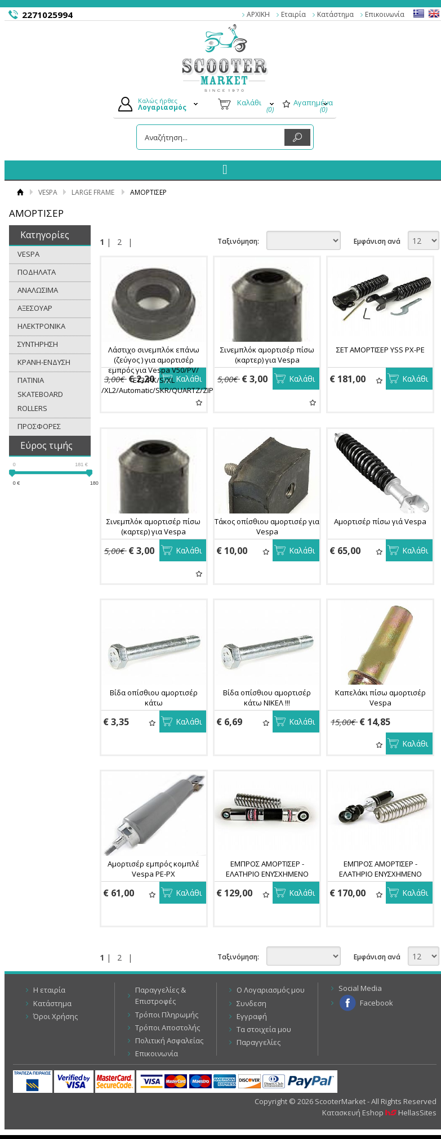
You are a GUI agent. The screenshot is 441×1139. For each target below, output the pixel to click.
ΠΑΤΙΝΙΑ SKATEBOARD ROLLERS (40, 394)
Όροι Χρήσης (55, 1016)
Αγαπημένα (199, 402)
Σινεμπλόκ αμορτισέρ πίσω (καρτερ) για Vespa (267, 355)
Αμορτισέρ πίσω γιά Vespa (380, 521)
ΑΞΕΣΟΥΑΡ (34, 308)
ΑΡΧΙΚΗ (258, 14)
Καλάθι (189, 378)
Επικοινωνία (384, 14)
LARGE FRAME (93, 192)
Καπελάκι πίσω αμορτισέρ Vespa (380, 697)
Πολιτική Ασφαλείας (169, 1040)
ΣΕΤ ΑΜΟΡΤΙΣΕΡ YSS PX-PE (380, 350)
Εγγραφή (252, 1016)
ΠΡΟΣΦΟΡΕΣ (39, 426)
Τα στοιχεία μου (264, 1029)
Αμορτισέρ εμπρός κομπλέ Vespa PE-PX (153, 869)
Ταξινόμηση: (238, 241)
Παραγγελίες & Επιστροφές (160, 995)
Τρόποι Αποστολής (167, 1027)
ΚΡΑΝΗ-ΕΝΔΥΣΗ (43, 362)
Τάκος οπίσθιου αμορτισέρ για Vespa (267, 526)
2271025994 (47, 14)
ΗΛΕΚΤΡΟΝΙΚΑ (41, 326)
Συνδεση (251, 1003)
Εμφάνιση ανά (377, 241)
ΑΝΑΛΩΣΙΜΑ (37, 290)
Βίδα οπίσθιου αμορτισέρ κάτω (154, 697)
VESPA (47, 192)
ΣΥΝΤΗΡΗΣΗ (37, 344)
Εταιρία (293, 14)
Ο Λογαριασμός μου (271, 990)
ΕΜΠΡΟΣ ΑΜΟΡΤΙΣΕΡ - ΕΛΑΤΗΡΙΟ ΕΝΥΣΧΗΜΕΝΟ (267, 869)
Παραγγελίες (258, 1042)
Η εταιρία (49, 990)
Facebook (376, 1003)
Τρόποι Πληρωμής (166, 1015)
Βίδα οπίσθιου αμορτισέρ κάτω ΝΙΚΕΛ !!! (267, 697)
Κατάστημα (335, 14)
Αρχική (20, 192)
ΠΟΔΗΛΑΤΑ (36, 272)
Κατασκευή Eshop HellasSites (379, 1112)
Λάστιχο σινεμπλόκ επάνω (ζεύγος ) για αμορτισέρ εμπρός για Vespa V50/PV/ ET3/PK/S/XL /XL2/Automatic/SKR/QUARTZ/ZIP (157, 370)
